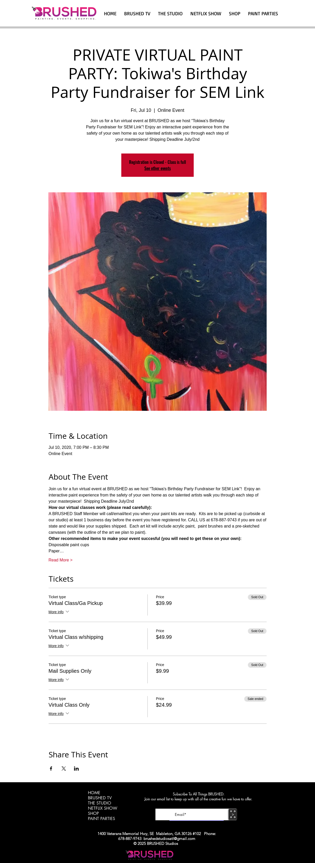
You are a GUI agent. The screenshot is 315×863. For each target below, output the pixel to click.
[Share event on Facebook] (51, 768)
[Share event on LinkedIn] (76, 768)
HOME (94, 792)
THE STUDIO (99, 803)
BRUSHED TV (100, 798)
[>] (233, 814)
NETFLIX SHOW (102, 808)
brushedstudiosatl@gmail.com (169, 838)
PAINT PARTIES (101, 818)
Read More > (61, 560)
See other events (157, 168)
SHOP (93, 813)
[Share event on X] (63, 768)
